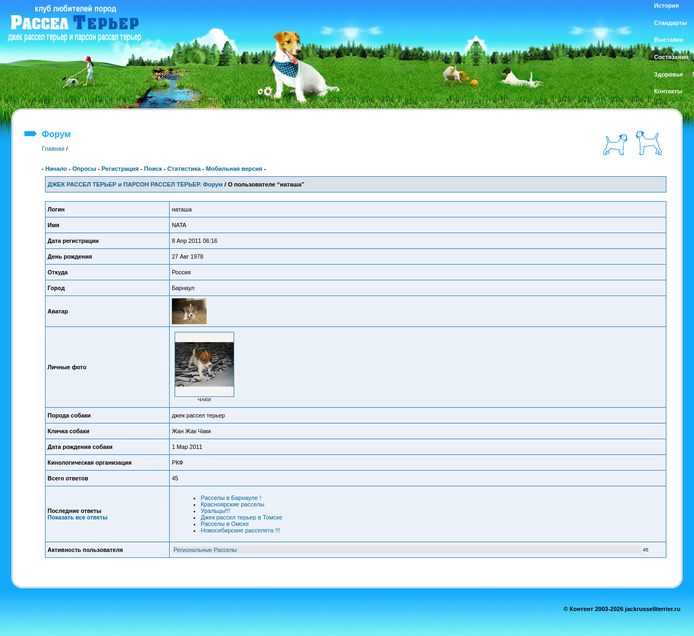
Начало (56, 168)
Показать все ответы (77, 517)
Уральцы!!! (215, 510)
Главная (53, 148)
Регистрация (120, 168)
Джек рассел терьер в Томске (241, 517)
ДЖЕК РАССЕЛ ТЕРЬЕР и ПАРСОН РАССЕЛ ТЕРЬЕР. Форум (135, 184)
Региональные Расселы (205, 550)
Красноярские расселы (232, 504)
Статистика (184, 168)
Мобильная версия (234, 168)
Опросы (84, 168)
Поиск (153, 168)
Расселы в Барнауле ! (231, 497)
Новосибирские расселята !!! (240, 530)
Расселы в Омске (225, 524)
